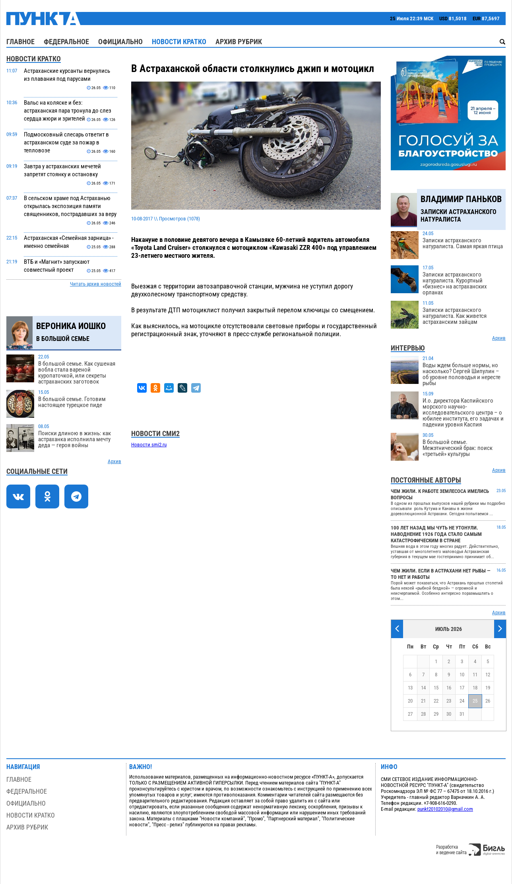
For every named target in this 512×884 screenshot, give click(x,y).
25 (475, 701)
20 (410, 701)
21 (423, 701)
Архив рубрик (238, 41)
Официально (120, 41)
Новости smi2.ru (149, 445)
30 (448, 714)
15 (436, 688)
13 (410, 688)
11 (475, 675)
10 (462, 675)
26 (487, 701)
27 (410, 714)
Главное (20, 41)
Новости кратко (179, 41)
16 (448, 688)
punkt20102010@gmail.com (445, 809)
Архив (114, 461)
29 (436, 714)
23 (448, 701)
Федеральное (66, 41)
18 (475, 688)
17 (462, 688)
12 (487, 675)
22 (436, 701)
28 (423, 714)
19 (487, 688)
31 (462, 714)
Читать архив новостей (95, 284)
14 (423, 688)
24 (462, 701)
